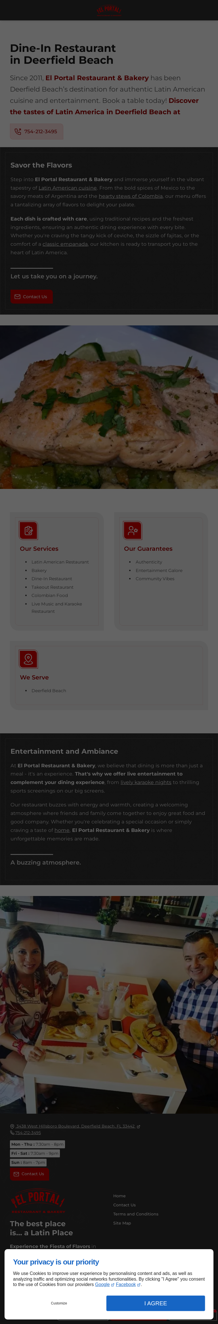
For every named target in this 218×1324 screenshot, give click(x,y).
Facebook (126, 1284)
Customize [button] (59, 1303)
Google (102, 1284)
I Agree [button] (155, 1303)
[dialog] (109, 1284)
